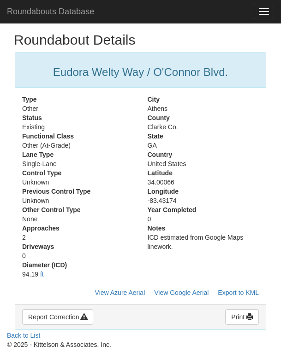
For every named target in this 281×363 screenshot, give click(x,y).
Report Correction (57, 317)
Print (242, 317)
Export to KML (238, 292)
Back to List (23, 335)
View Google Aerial (181, 292)
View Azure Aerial (120, 292)
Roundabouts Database (50, 11)
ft (42, 274)
